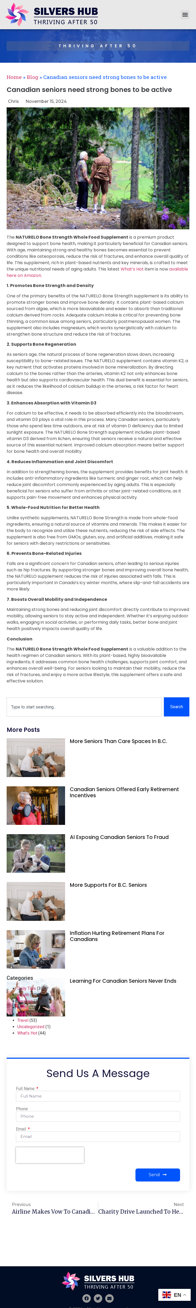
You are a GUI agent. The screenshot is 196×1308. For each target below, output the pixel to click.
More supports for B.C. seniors (108, 885)
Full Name (26, 1089)
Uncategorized (30, 1026)
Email (21, 1129)
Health (23, 994)
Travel (22, 1020)
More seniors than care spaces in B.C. (118, 741)
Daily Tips (26, 988)
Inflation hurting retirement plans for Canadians (117, 936)
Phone (22, 1109)
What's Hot (27, 1033)
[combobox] (84, 706)
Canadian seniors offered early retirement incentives (124, 792)
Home (14, 77)
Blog (32, 77)
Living (22, 1007)
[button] (185, 14)
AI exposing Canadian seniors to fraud (119, 837)
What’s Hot (132, 269)
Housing (25, 1001)
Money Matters (31, 1013)
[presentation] (50, 1155)
